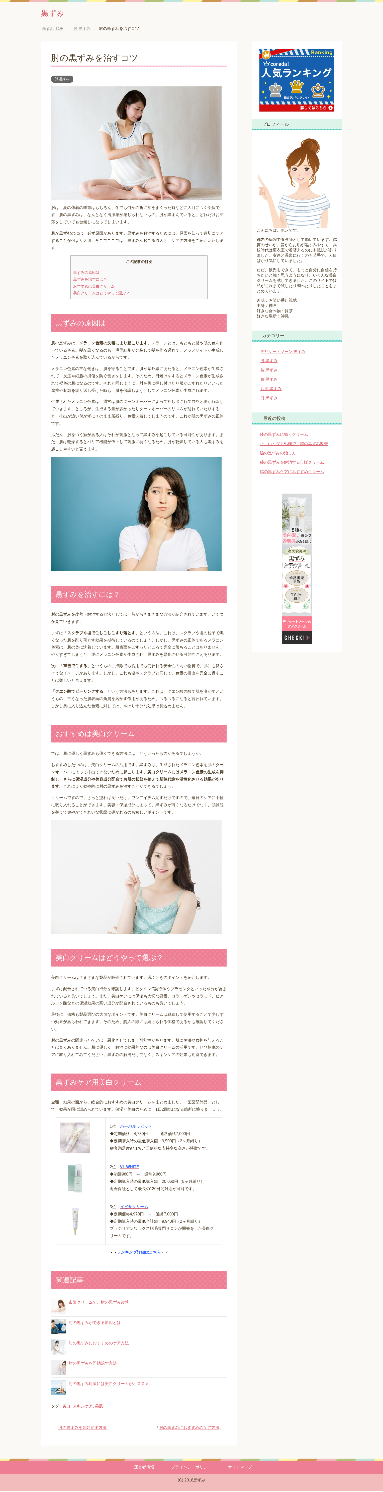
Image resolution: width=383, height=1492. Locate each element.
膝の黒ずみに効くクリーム (284, 436)
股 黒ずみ (268, 362)
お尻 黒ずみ (270, 390)
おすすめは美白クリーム (94, 287)
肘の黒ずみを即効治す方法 (93, 1364)
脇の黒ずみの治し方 (278, 454)
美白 (66, 1407)
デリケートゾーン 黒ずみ (283, 353)
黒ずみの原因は (86, 274)
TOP (52, 30)
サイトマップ (240, 1468)
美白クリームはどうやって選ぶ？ (101, 294)
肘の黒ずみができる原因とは (95, 1324)
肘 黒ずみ (62, 80)
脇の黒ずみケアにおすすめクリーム (292, 473)
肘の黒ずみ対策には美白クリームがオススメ (109, 1385)
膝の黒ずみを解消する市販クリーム (292, 463)
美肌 (99, 1407)
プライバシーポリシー (191, 1468)
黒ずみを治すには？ (90, 280)
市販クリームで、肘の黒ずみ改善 (99, 1303)
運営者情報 (144, 1468)
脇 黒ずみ (268, 371)
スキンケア (83, 1407)
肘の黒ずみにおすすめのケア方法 (99, 1344)
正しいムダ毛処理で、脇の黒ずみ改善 (294, 445)
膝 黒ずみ (268, 381)
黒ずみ (55, 13)
